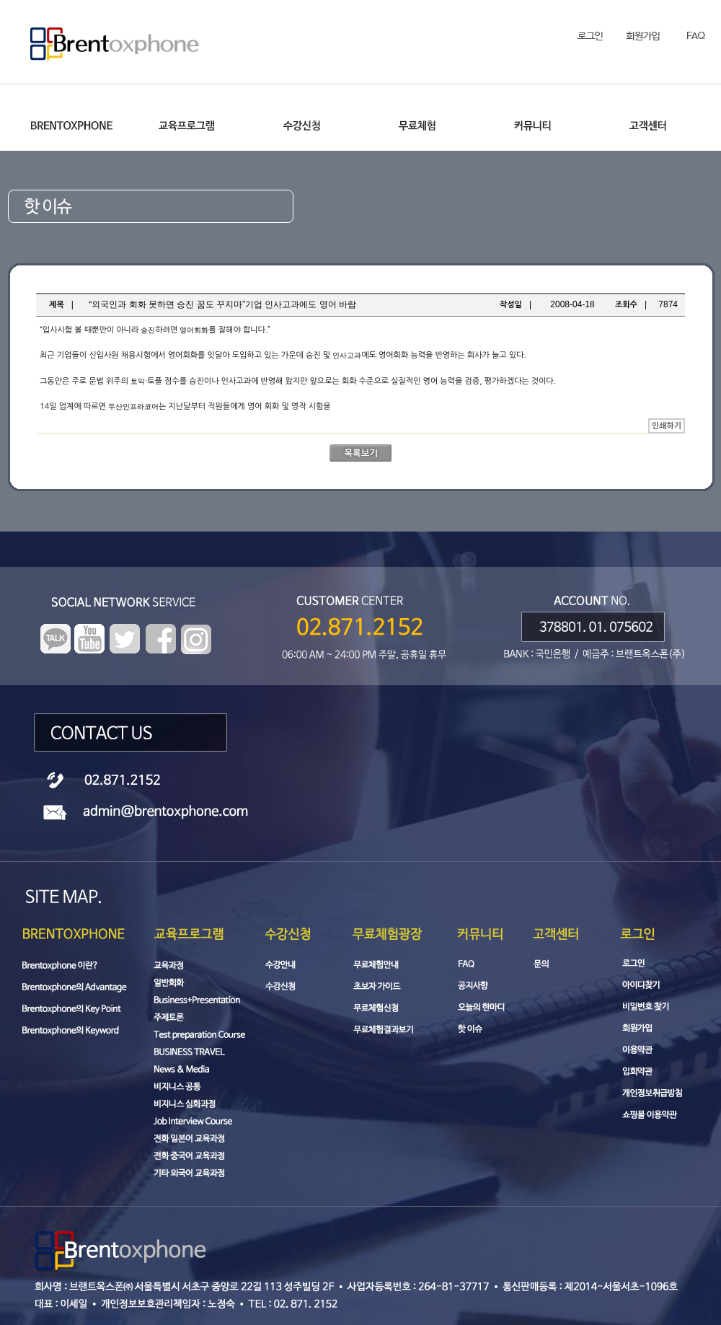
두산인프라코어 (133, 406)
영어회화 (194, 330)
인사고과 (346, 355)
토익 (138, 381)
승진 (148, 330)
